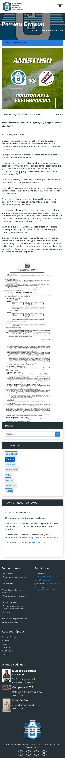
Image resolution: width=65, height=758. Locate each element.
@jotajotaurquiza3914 (47, 589)
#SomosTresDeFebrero (21, 537)
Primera (10, 459)
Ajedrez (9, 480)
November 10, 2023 (39, 542)
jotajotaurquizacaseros (47, 576)
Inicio (6, 42)
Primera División (9, 637)
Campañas (11, 453)
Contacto (6, 654)
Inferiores (10, 464)
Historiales (11, 485)
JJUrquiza (48, 580)
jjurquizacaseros (54, 583)
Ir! (58, 433)
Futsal (9, 490)
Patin (8, 475)
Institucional (12, 469)
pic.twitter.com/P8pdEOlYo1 (45, 537)
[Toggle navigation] (60, 6)
